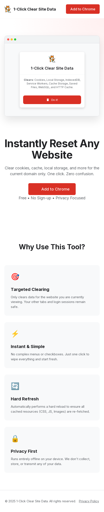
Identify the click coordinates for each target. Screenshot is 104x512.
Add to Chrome (82, 9)
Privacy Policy (89, 501)
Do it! (52, 99)
